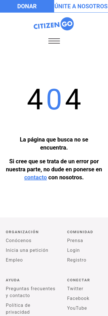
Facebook (78, 298)
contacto (35, 177)
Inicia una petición (27, 250)
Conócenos (19, 240)
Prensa (75, 240)
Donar (27, 6)
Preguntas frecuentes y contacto (30, 292)
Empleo (14, 260)
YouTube (77, 308)
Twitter (75, 288)
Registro (76, 260)
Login (73, 250)
